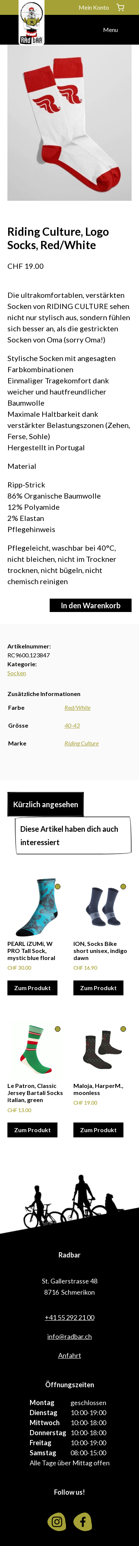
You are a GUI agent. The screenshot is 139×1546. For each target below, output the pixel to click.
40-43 (72, 725)
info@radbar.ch (69, 1336)
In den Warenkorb (90, 605)
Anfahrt (69, 1355)
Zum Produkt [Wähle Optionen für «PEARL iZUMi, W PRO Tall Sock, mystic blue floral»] (32, 987)
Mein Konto (94, 7)
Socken (16, 672)
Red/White (77, 707)
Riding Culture (81, 743)
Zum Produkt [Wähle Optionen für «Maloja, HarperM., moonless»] (98, 1129)
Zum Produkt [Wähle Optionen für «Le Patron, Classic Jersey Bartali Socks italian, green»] (32, 1129)
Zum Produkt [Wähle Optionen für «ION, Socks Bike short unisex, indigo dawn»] (98, 987)
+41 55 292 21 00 (69, 1317)
